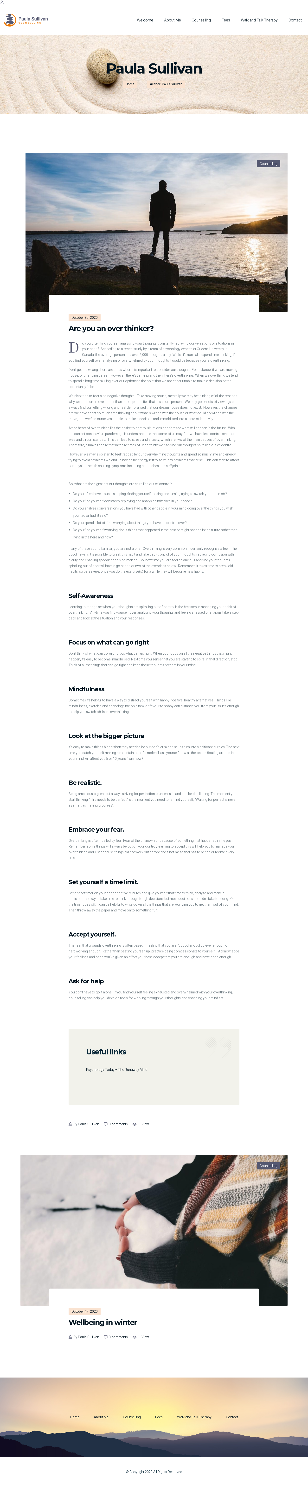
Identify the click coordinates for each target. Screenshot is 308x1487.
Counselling (201, 20)
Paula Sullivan (88, 1124)
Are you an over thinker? (111, 328)
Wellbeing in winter (103, 1322)
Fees (226, 20)
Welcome (145, 20)
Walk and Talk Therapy (259, 20)
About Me (172, 20)
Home (130, 84)
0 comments (118, 1124)
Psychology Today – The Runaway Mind (116, 1069)
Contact (295, 20)
